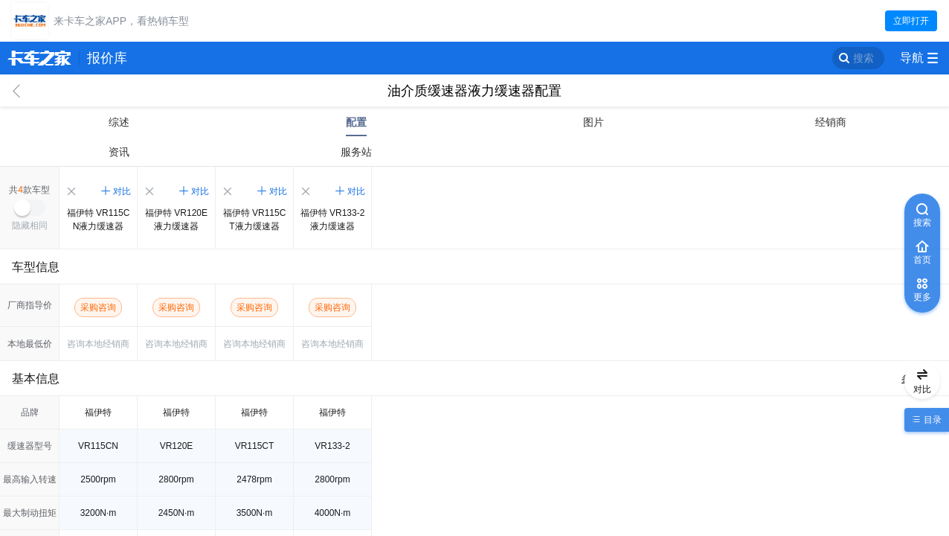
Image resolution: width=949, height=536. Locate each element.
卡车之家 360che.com (39, 58)
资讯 (119, 152)
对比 (122, 191)
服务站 (356, 152)
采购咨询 (98, 307)
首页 (922, 260)
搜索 (863, 58)
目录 (931, 420)
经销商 (830, 122)
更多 (922, 297)
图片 (593, 122)
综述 (119, 122)
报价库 (107, 58)
